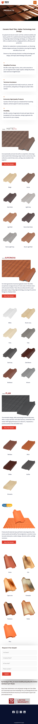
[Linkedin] (24, 712)
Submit (6, 674)
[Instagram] (21, 712)
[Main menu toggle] (35, 2)
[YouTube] (17, 712)
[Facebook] (13, 712)
